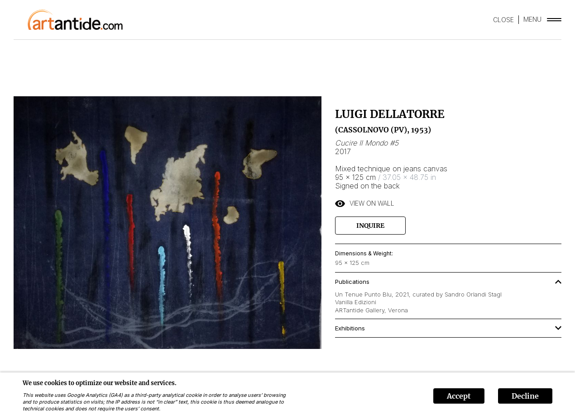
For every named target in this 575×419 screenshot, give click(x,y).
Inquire (370, 225)
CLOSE (503, 20)
